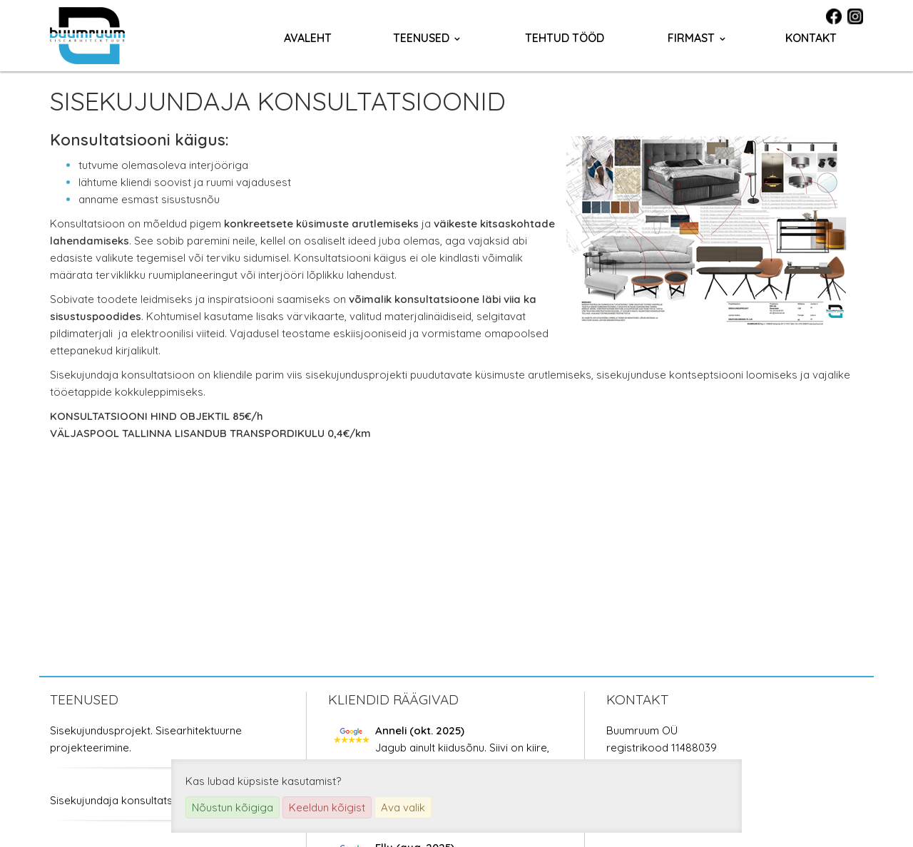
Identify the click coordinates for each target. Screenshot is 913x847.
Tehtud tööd (564, 38)
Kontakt (811, 38)
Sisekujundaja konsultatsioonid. (127, 800)
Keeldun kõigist (327, 807)
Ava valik (403, 807)
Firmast (691, 38)
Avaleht (308, 38)
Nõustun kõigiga (232, 807)
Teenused (421, 38)
